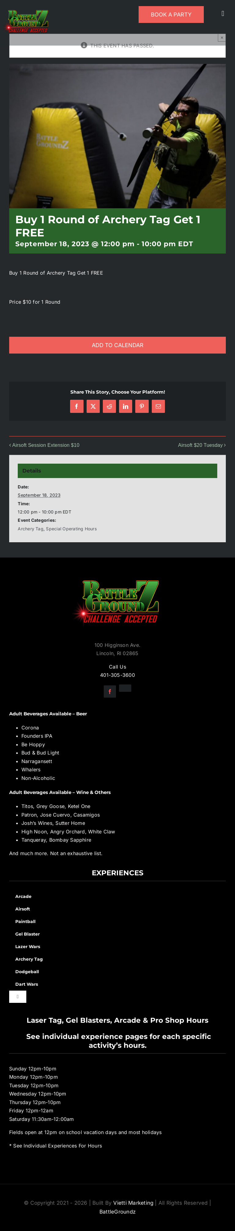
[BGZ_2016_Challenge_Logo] (117, 575)
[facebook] (110, 691)
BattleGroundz (117, 1212)
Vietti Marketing (133, 1203)
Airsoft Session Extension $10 (46, 445)
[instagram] (125, 688)
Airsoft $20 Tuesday (200, 445)
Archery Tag (30, 528)
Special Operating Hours (71, 528)
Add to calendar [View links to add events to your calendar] (118, 345)
